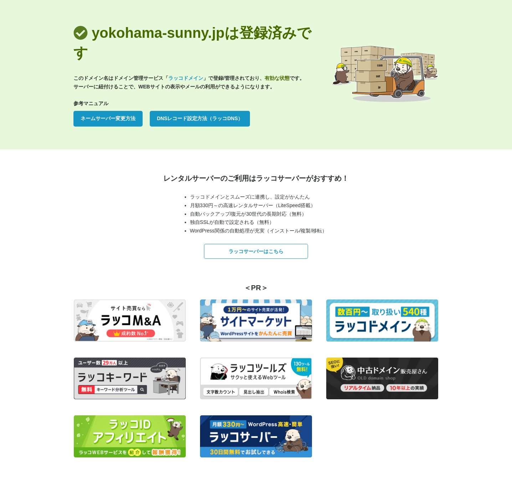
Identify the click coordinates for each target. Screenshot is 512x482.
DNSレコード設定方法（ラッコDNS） (200, 118)
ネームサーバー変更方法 (108, 118)
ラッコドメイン (185, 78)
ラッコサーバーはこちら (256, 251)
